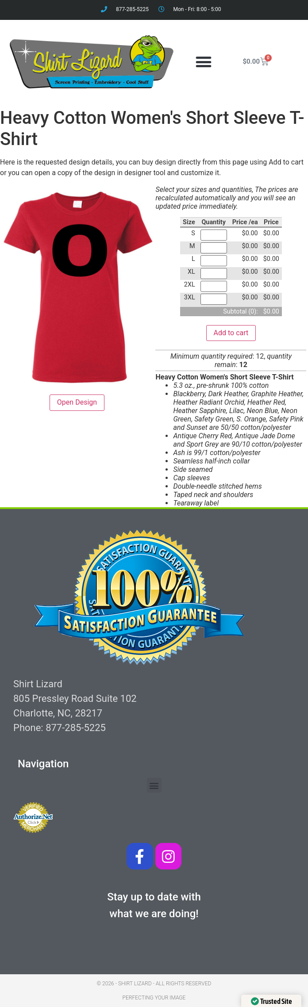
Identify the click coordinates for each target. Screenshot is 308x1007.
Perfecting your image (154, 998)
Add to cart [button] (231, 333)
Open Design (77, 402)
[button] (203, 61)
